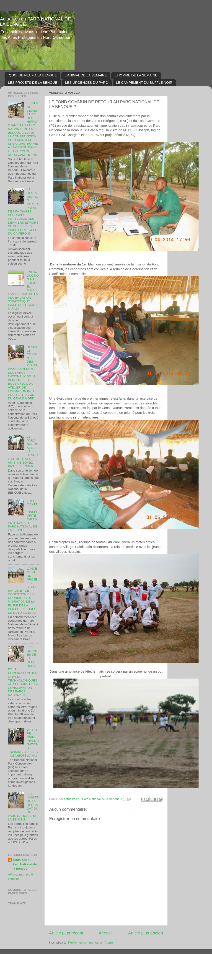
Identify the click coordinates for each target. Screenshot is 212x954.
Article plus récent (66, 933)
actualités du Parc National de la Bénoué (25, 864)
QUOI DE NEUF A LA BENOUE (33, 75)
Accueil (106, 933)
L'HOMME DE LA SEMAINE (136, 75)
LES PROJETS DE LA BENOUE (32, 82)
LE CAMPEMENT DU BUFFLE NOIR (144, 82)
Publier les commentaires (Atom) (90, 942)
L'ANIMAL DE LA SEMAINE (86, 75)
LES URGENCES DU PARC (86, 82)
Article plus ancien (145, 933)
